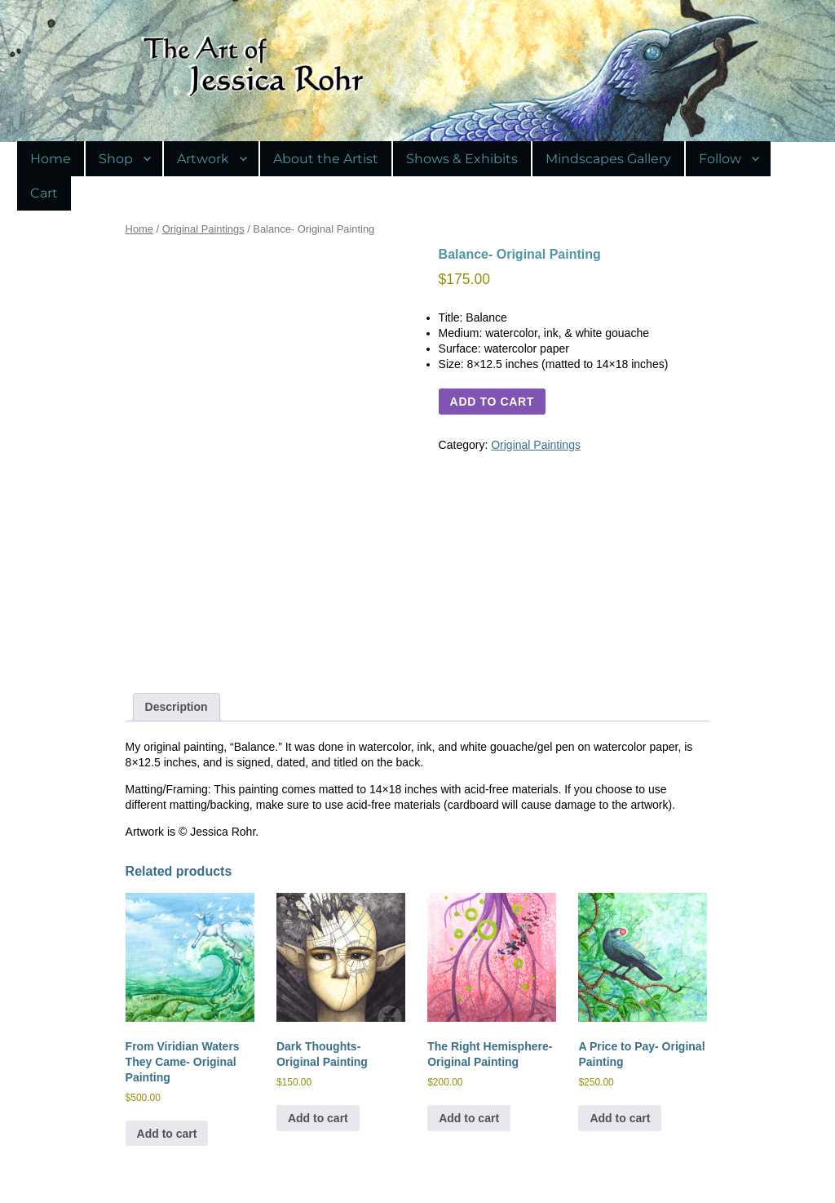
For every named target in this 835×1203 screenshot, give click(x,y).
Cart (44, 193)
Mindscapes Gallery (608, 158)
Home (50, 158)
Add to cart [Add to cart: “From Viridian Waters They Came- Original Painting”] (167, 1133)
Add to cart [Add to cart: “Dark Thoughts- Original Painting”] (318, 1118)
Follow (720, 158)
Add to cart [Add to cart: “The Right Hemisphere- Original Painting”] (469, 1118)
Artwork (203, 158)
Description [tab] (176, 706)
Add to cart (492, 401)
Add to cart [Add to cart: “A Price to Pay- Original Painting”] (620, 1118)
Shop (116, 158)
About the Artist (325, 158)
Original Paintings (203, 229)
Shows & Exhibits (462, 158)
